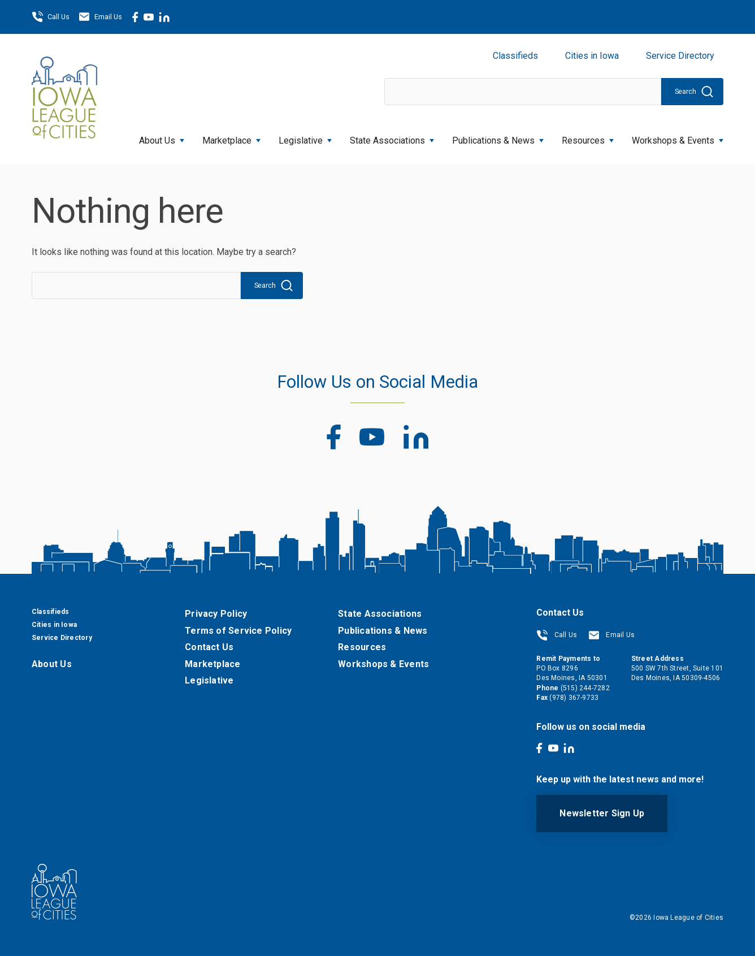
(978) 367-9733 (573, 698)
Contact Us (209, 647)
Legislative (305, 137)
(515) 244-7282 (585, 688)
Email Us (100, 17)
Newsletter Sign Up (601, 813)
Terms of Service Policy (238, 630)
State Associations (392, 137)
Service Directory (680, 55)
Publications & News (498, 137)
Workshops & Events (677, 137)
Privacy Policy (216, 613)
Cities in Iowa (592, 55)
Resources (588, 137)
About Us (161, 137)
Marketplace (231, 137)
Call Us (51, 17)
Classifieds (515, 55)
